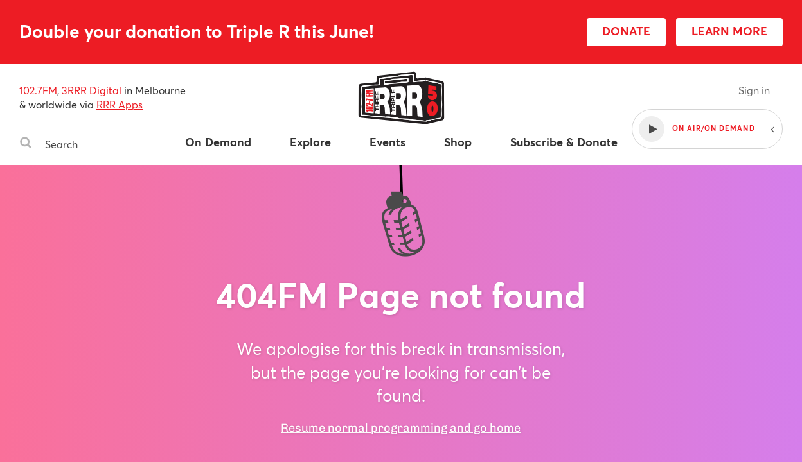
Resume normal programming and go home (401, 428)
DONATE (626, 30)
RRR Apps (119, 104)
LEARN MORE (729, 30)
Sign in (754, 90)
